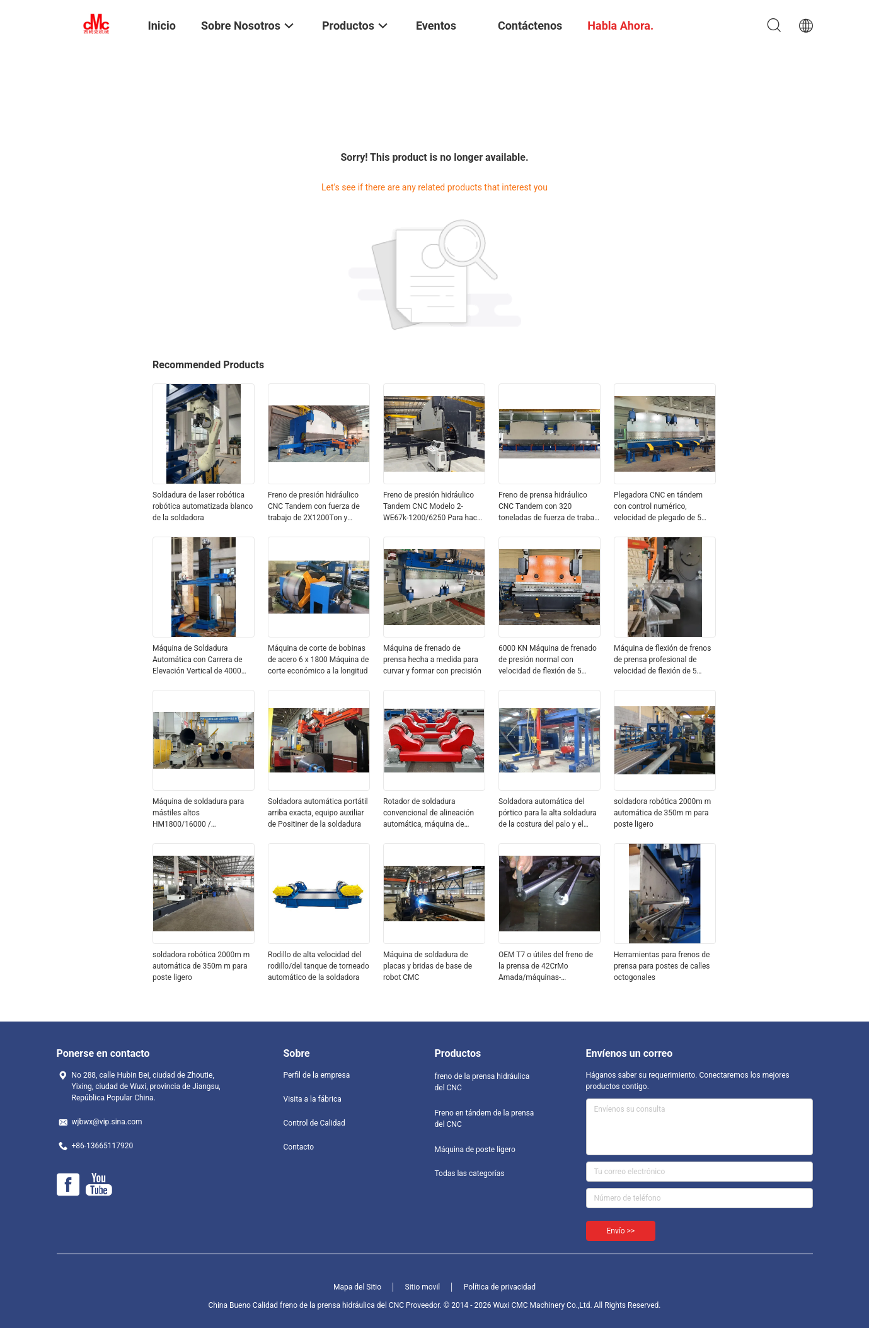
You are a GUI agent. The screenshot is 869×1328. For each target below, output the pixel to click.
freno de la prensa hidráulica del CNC (482, 1082)
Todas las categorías (470, 1173)
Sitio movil (422, 1287)
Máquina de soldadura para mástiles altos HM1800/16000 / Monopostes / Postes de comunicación (198, 813)
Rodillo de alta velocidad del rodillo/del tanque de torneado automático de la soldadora (318, 966)
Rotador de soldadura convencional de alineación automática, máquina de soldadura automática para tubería (428, 813)
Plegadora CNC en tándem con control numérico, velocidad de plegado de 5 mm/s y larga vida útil (658, 507)
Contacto (299, 1147)
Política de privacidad (500, 1287)
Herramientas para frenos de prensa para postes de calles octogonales (662, 966)
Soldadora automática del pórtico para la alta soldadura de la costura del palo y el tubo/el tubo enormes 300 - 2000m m (547, 813)
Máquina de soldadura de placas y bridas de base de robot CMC (427, 966)
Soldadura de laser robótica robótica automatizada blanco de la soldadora (203, 506)
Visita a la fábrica (313, 1099)
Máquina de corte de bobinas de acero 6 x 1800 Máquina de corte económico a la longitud (318, 659)
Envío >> (621, 1230)
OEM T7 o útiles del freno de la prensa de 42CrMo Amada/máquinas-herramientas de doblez (545, 966)
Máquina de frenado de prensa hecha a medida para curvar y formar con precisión (432, 659)
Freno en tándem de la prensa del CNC (484, 1119)
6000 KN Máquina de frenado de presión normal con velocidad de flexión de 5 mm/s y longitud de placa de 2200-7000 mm (547, 660)
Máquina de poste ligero (475, 1149)
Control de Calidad (314, 1123)
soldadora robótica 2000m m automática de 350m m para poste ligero (662, 813)
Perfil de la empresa (317, 1075)
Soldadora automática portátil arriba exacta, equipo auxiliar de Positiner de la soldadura (318, 813)
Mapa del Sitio (357, 1287)
